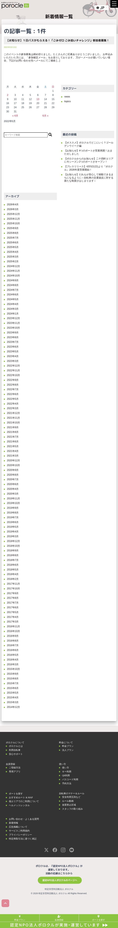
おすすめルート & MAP (21, 797)
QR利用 (66, 775)
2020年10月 (13, 465)
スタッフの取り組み (72, 809)
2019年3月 (13, 536)
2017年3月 (13, 621)
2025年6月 (13, 242)
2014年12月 (13, 707)
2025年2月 (13, 261)
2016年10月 (13, 631)
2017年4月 (13, 617)
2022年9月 (13, 380)
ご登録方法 (14, 767)
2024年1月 (13, 313)
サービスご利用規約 (19, 830)
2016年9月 (13, 636)
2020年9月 (13, 470)
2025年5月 (13, 247)
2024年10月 (13, 275)
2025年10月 (13, 223)
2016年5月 (13, 655)
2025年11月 (13, 218)
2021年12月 (13, 413)
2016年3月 (13, 664)
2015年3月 (13, 702)
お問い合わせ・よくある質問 (24, 819)
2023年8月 (13, 337)
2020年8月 (13, 474)
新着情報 (13, 823)
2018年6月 (13, 565)
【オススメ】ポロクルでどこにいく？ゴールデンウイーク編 (88, 144)
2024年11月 (13, 271)
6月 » (45, 115)
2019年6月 (13, 522)
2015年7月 (13, 683)
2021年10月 (13, 422)
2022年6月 (13, 394)
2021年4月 (13, 451)
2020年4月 (13, 489)
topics (67, 101)
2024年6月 (13, 294)
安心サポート (16, 754)
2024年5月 (13, 299)
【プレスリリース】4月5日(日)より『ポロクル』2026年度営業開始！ (88, 168)
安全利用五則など (71, 797)
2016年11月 (13, 626)
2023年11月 (13, 323)
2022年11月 (13, 370)
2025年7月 (13, 237)
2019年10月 (13, 503)
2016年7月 (13, 645)
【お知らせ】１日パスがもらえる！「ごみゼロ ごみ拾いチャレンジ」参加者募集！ (57, 40)
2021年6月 (13, 441)
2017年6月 (13, 607)
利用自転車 (14, 750)
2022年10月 (13, 375)
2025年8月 (13, 233)
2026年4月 (13, 204)
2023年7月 (13, 342)
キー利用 (66, 771)
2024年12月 (13, 266)
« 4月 (15, 115)
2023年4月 (13, 356)
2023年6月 (13, 346)
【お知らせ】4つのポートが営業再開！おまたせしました (88, 152)
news (67, 96)
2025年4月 (13, 252)
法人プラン (68, 750)
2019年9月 (13, 508)
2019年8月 (13, 512)
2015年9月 (13, 673)
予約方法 (66, 783)
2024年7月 (13, 290)
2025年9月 (13, 228)
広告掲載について (18, 827)
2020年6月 (13, 484)
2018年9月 (13, 550)
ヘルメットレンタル (19, 805)
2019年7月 (13, 517)
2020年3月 (13, 493)
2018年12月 (13, 541)
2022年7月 (13, 389)
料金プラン (68, 746)
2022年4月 (13, 403)
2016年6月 (13, 650)
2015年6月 (13, 688)
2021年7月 (13, 436)
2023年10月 (13, 327)
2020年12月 (13, 460)
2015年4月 (13, 697)
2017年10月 (13, 588)
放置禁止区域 (69, 805)
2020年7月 (13, 479)
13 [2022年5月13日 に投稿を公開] (38, 99)
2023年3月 (13, 361)
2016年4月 (13, 659)
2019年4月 (13, 531)
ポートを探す (16, 793)
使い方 (65, 767)
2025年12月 (13, 214)
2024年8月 (13, 285)
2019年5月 (13, 526)
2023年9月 (13, 332)
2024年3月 (13, 309)
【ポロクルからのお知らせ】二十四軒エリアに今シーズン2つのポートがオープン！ (88, 160)
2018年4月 (13, 574)
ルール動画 (68, 801)
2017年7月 (13, 602)
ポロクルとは (16, 746)
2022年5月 (13, 399)
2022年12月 (13, 365)
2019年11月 (13, 498)
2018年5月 (13, 569)
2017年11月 (13, 583)
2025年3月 (13, 256)
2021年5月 (13, 446)
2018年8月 (13, 555)
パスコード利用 (70, 779)
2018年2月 (13, 579)
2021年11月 (13, 418)
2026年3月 (13, 209)
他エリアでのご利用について (24, 801)
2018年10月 (13, 546)
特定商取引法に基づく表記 (23, 838)
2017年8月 (13, 598)
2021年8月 (13, 432)
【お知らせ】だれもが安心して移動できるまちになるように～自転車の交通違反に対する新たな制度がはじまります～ (88, 177)
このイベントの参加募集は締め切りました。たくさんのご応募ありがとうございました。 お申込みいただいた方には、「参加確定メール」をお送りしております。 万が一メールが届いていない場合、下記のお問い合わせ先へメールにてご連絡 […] (58, 57)
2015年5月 (13, 692)
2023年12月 (13, 318)
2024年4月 (13, 304)
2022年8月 (13, 384)
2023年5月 (13, 351)
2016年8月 (13, 640)
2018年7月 (13, 560)
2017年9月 (13, 593)
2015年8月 (13, 678)
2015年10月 (13, 669)
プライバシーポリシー (20, 834)
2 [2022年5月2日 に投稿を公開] (7, 95)
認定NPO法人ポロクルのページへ (59, 880)
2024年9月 (13, 280)
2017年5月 (13, 612)
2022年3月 (13, 408)
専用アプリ (14, 771)
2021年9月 (13, 427)
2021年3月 (13, 455)
